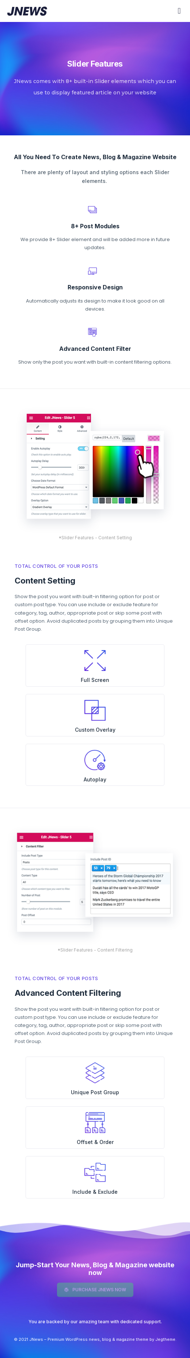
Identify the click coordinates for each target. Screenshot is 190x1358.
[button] (179, 11)
